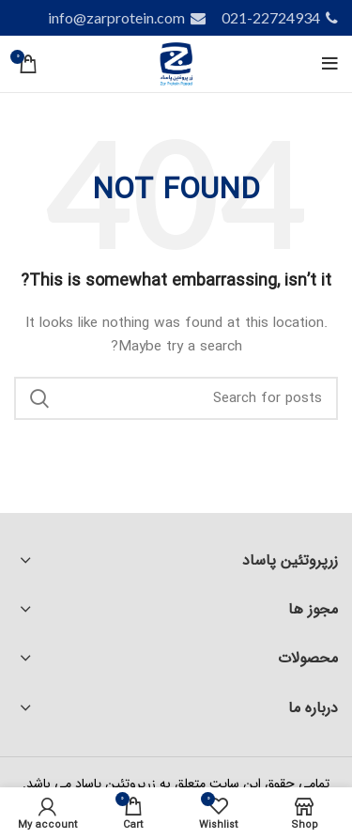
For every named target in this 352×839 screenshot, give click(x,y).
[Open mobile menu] (330, 64)
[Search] (176, 398)
